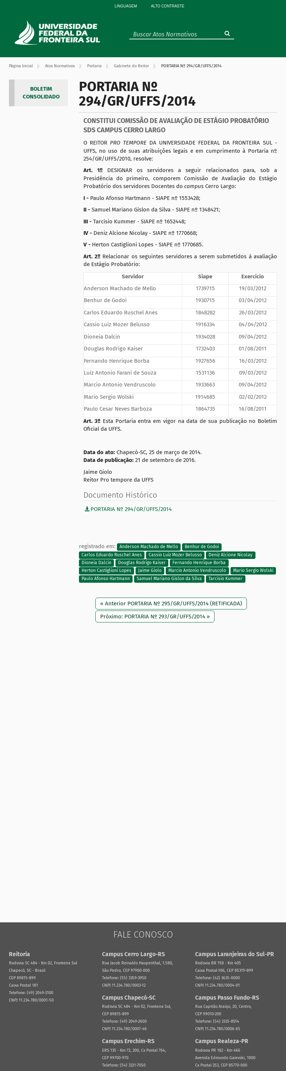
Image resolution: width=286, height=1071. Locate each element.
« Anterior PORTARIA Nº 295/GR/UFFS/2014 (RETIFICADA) (171, 603)
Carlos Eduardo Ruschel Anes (112, 554)
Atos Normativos (60, 66)
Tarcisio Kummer (225, 578)
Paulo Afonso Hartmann (106, 578)
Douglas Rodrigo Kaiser (142, 562)
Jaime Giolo (150, 570)
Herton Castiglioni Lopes (106, 570)
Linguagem (126, 6)
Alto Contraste (167, 6)
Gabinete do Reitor (131, 66)
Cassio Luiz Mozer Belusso (175, 554)
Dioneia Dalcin (96, 562)
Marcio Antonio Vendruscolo (197, 570)
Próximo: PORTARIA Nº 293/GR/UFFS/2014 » (155, 616)
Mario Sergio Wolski (253, 570)
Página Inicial (21, 66)
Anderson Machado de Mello (149, 546)
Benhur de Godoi (202, 546)
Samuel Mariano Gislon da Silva (169, 578)
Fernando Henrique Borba (199, 562)
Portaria (94, 66)
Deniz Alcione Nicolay (230, 554)
